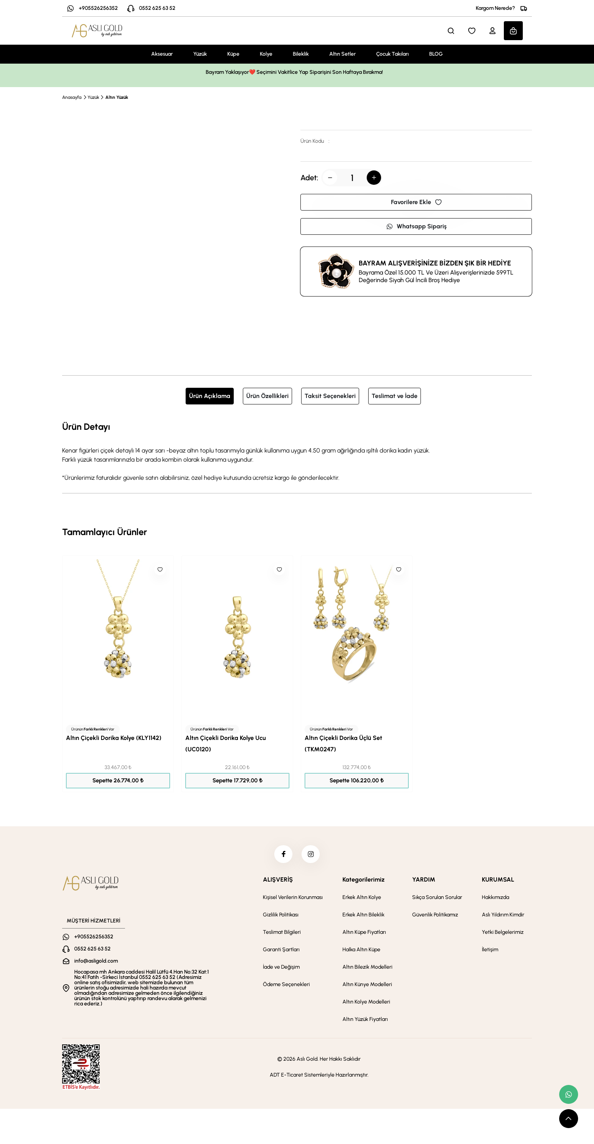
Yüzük (200, 54)
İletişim (490, 950)
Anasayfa (71, 97)
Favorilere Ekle (416, 202)
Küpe (233, 54)
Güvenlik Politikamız (435, 916)
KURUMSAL (498, 880)
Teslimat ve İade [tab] (394, 396)
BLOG (436, 54)
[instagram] (311, 854)
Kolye (266, 54)
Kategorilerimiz (363, 880)
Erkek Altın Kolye (361, 898)
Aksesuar (162, 54)
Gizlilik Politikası (281, 916)
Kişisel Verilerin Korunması (293, 898)
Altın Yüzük (116, 97)
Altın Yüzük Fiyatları (365, 1020)
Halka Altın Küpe (361, 950)
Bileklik (301, 54)
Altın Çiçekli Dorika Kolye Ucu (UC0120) (225, 743)
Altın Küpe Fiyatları (364, 933)
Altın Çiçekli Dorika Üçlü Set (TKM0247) (343, 743)
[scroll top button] (568, 1118)
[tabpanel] (297, 451)
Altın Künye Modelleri (367, 985)
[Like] (160, 569)
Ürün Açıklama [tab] (209, 396)
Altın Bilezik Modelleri (367, 968)
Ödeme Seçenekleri (286, 985)
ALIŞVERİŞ (278, 880)
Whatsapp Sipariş (416, 226)
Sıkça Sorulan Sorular (437, 898)
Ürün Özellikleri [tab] (267, 396)
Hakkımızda (495, 898)
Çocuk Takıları (392, 54)
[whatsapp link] (568, 1094)
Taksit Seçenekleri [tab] (330, 396)
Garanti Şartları (281, 950)
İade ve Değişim (281, 968)
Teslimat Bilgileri (282, 933)
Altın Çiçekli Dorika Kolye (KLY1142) (113, 737)
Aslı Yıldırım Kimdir (503, 916)
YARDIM (423, 880)
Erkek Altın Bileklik (363, 916)
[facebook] (283, 854)
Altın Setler (342, 54)
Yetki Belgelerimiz (503, 933)
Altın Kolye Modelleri (366, 1003)
